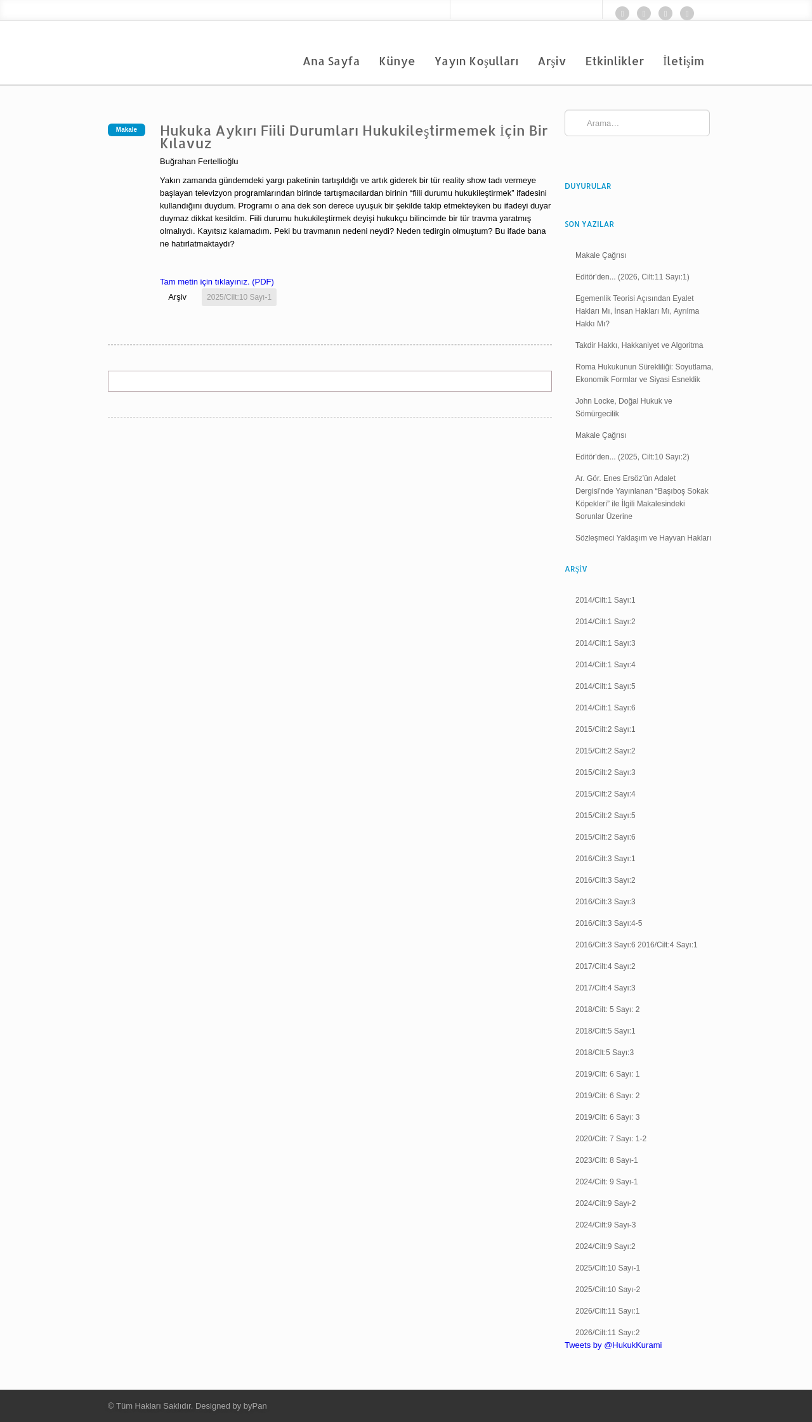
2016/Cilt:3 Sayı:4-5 (608, 923)
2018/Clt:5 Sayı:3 (604, 1052)
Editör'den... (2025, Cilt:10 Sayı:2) (632, 456)
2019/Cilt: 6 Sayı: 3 (607, 1117)
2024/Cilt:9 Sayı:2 (605, 1246)
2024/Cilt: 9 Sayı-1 (606, 1181)
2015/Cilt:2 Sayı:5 (605, 815)
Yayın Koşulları (477, 60)
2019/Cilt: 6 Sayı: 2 (607, 1095)
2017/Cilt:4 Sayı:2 (605, 966)
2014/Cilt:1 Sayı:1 (605, 600)
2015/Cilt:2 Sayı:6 (605, 837)
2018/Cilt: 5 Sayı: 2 (607, 1009)
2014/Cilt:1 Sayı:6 (605, 707)
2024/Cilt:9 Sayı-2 (605, 1203)
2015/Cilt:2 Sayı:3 (605, 772)
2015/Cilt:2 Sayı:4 (605, 794)
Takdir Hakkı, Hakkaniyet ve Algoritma (639, 345)
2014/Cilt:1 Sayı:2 (605, 621)
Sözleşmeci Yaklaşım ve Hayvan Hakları (643, 538)
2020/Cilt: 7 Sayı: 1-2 (610, 1138)
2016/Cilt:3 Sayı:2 (605, 880)
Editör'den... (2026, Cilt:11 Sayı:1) (632, 276)
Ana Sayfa (331, 60)
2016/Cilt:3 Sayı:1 (605, 858)
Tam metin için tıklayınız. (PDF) (217, 281)
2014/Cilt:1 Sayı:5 (605, 686)
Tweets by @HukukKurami (613, 1345)
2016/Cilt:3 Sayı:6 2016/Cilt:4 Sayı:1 (636, 944)
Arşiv (551, 60)
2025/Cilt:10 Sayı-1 (239, 297)
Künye (397, 60)
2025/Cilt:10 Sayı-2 (607, 1289)
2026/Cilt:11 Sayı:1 (607, 1311)
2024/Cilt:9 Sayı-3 (605, 1224)
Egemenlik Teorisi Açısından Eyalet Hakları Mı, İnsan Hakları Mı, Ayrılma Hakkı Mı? (637, 311)
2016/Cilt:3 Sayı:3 (605, 901)
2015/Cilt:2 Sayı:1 (605, 729)
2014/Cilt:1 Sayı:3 (605, 643)
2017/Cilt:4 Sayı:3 (605, 987)
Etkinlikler (615, 60)
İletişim (683, 60)
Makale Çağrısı (601, 255)
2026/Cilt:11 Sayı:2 (607, 1332)
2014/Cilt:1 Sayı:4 (605, 664)
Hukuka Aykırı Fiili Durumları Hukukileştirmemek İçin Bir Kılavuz (354, 136)
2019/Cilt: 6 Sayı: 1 (607, 1074)
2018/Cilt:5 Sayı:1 (605, 1031)
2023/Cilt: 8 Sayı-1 (606, 1160)
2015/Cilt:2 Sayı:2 (605, 750)
